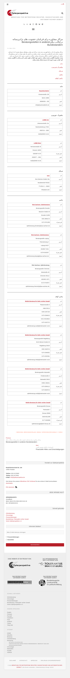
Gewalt (39, 437)
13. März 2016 (11, 53)
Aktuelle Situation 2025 (16, 648)
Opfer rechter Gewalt (49, 437)
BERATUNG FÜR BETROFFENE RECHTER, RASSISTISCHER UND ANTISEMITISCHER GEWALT (37, 21)
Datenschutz (23, 666)
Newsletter (10, 545)
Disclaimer (12, 666)
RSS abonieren (11, 492)
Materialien (10, 654)
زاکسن (61, 79)
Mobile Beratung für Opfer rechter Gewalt (37, 306)
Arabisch (9, 627)
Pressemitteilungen (11, 522)
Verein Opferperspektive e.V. (14, 526)
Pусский (9, 622)
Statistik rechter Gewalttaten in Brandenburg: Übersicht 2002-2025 (29, 649)
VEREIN (9, 658)
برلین (61, 68)
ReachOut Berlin (44, 96)
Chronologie (9, 520)
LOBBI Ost (45, 125)
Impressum (34, 666)
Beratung (20, 437)
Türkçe (9, 629)
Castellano (10, 623)
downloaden (9, 488)
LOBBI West (37, 148)
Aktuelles (9, 640)
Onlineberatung (10, 518)
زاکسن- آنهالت (59, 83)
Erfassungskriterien (15, 651)
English (9, 618)
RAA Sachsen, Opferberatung (41, 209)
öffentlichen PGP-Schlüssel (27, 486)
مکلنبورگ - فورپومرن (57, 72)
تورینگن (61, 76)
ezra (48, 180)
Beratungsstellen (30, 437)
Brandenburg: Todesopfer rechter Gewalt (17, 524)
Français (9, 620)
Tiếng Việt (10, 631)
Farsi (60, 437)
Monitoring (10, 646)
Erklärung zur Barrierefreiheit (51, 666)
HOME (9, 639)
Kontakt (9, 656)
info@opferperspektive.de (17, 482)
